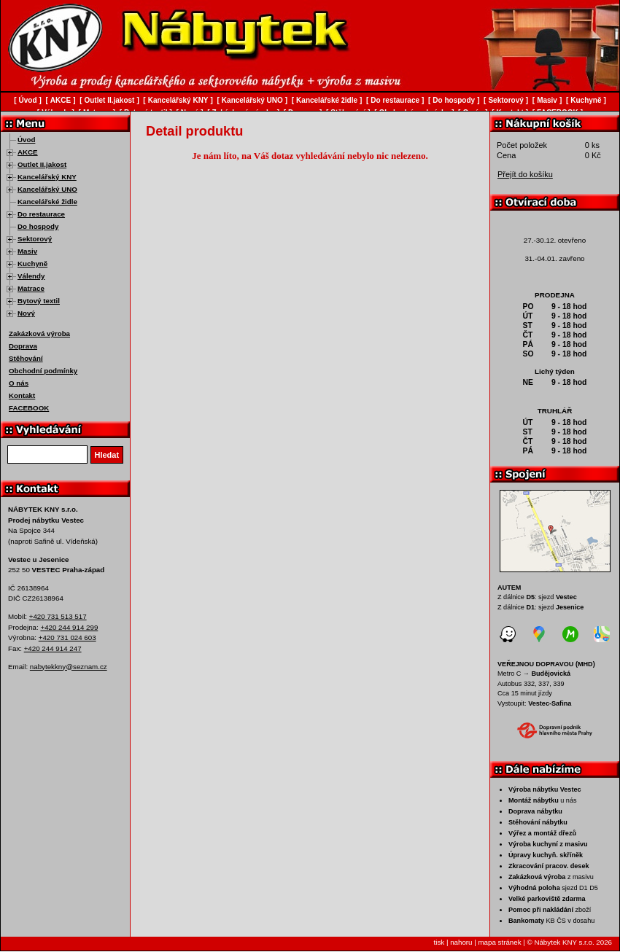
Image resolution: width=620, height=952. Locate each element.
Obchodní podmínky (43, 371)
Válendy (31, 276)
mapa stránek (499, 942)
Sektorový (35, 239)
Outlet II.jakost (42, 164)
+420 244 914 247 (53, 648)
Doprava (23, 346)
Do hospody (38, 226)
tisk (439, 942)
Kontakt (22, 395)
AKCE (28, 152)
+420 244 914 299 (69, 627)
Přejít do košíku (525, 174)
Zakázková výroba (39, 333)
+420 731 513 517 (58, 616)
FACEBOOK (29, 408)
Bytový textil (39, 301)
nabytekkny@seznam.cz (68, 667)
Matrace (31, 288)
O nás (18, 383)
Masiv (27, 251)
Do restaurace (41, 214)
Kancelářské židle (47, 202)
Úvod (26, 140)
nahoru (461, 942)
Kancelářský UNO (47, 189)
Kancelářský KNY (47, 177)
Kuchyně (32, 264)
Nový (26, 313)
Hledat (107, 454)
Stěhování (26, 358)
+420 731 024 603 (67, 637)
